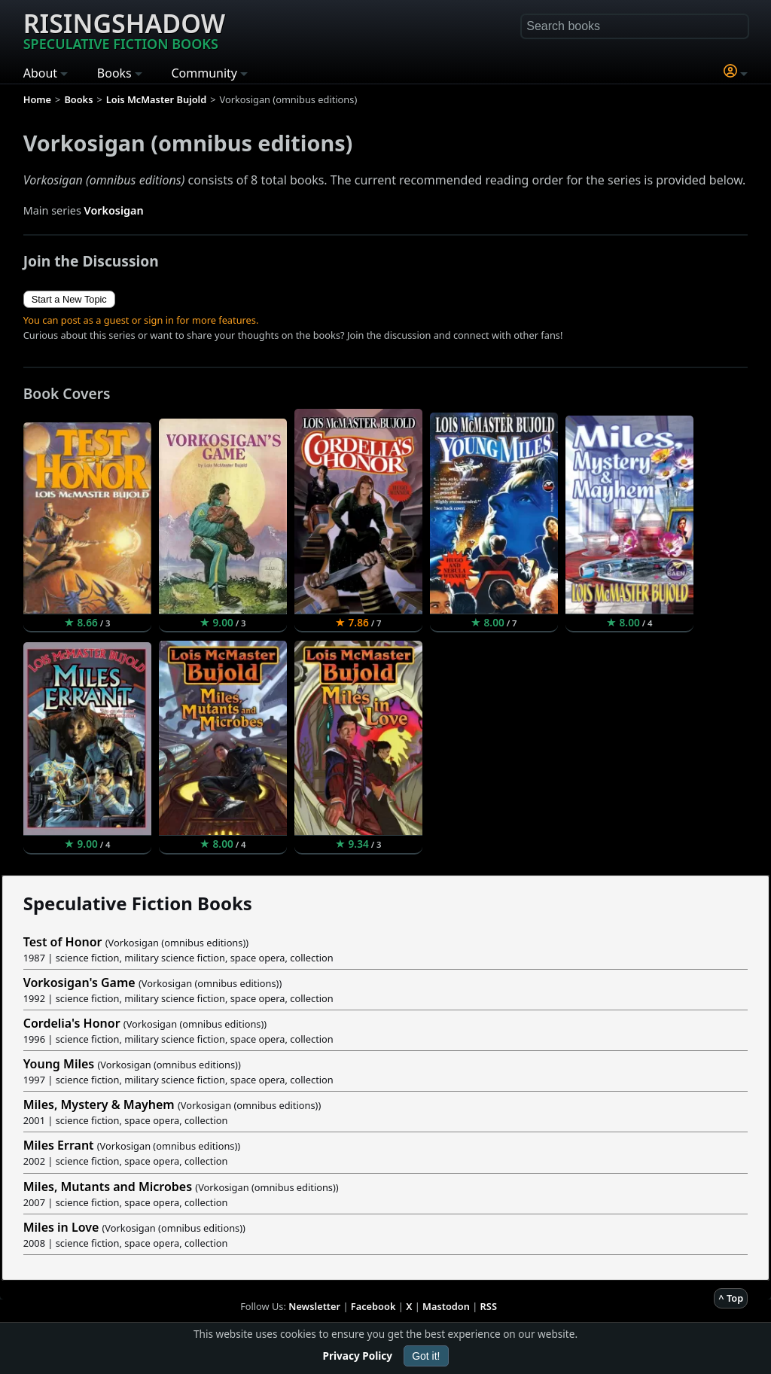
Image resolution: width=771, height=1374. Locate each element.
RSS (488, 1306)
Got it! (426, 1356)
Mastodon (446, 1306)
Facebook (373, 1306)
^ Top (730, 1298)
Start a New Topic (69, 299)
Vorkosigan (114, 210)
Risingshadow (124, 29)
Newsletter (314, 1306)
